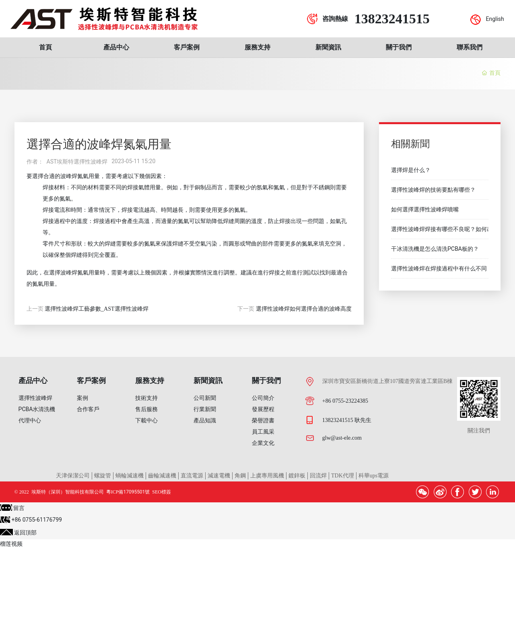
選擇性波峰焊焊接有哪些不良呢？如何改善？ (447, 229)
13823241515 (392, 18)
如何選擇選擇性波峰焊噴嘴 (425, 209)
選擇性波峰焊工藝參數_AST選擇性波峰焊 (96, 309)
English (495, 19)
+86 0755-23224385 (345, 401)
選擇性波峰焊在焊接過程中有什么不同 (439, 268)
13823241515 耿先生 (347, 420)
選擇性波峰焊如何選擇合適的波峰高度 (304, 309)
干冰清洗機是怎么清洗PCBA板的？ (435, 249)
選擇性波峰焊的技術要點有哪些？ (433, 189)
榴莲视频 (11, 544)
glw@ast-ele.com (342, 438)
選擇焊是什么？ (411, 170)
